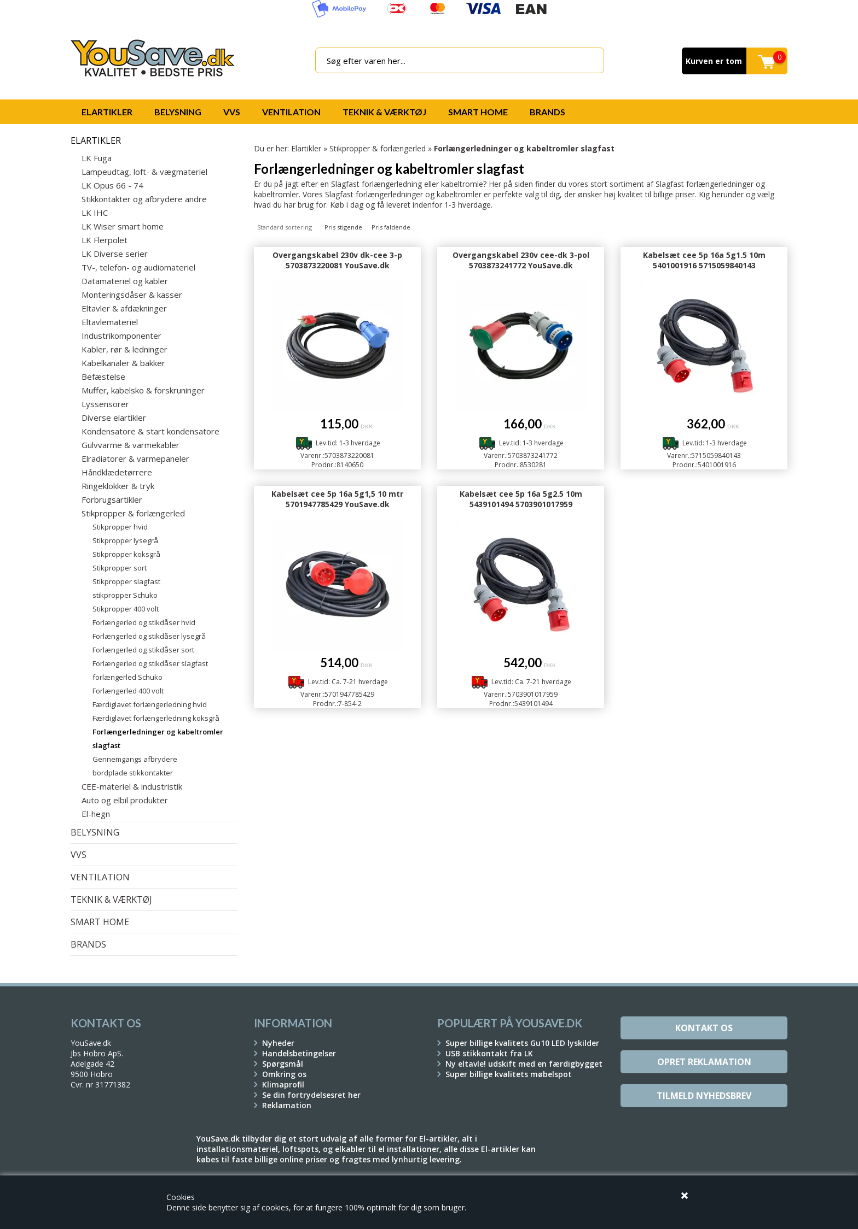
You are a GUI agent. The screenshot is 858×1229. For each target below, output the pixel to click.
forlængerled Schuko (127, 677)
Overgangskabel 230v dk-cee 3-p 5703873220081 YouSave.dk (337, 260)
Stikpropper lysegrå (125, 540)
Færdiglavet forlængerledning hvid (149, 704)
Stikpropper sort (119, 568)
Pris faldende (391, 227)
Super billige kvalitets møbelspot (508, 1074)
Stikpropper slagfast (126, 581)
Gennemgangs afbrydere (134, 759)
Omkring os (284, 1074)
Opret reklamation (704, 1062)
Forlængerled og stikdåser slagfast (150, 663)
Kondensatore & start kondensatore (150, 431)
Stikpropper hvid (120, 527)
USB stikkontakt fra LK (489, 1053)
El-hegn (96, 813)
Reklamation (286, 1105)
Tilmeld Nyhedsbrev (704, 1096)
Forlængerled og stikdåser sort (143, 650)
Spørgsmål (282, 1064)
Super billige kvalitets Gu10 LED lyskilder (522, 1043)
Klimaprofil (283, 1084)
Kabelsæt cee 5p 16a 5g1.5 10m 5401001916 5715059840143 (704, 260)
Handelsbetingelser (299, 1053)
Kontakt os (704, 1028)
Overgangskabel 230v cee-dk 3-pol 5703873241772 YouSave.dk (521, 260)
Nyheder (278, 1043)
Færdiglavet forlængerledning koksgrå (155, 718)
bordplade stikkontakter (132, 773)
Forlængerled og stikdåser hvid (143, 622)
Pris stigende (343, 227)
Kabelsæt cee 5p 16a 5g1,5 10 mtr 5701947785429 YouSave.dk (337, 499)
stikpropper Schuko (125, 595)
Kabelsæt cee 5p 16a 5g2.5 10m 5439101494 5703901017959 (521, 499)
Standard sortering (284, 227)
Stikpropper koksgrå (126, 554)
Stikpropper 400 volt (125, 609)
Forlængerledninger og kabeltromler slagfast (157, 738)
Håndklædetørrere (117, 472)
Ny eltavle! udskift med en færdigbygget (523, 1064)
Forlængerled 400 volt (128, 691)
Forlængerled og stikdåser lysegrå (149, 636)
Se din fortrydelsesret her (311, 1095)
